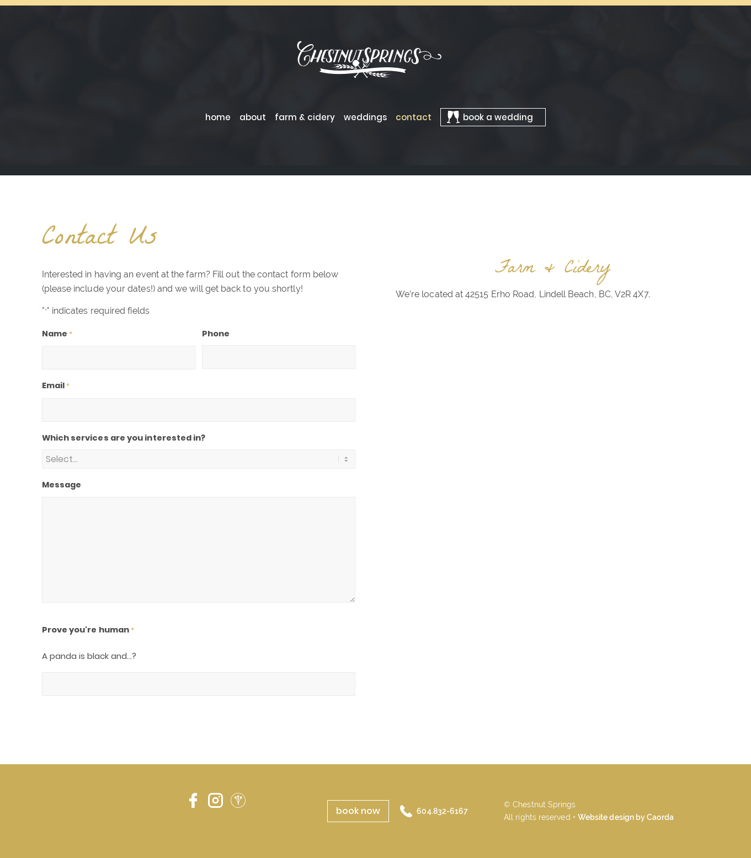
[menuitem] (218, 117)
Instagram (215, 801)
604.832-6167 (442, 811)
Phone (216, 333)
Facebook (193, 801)
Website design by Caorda (626, 817)
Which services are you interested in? (124, 437)
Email (56, 386)
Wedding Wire (238, 801)
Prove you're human (88, 630)
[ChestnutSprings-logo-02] (376, 59)
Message (62, 484)
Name (57, 334)
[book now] (358, 811)
